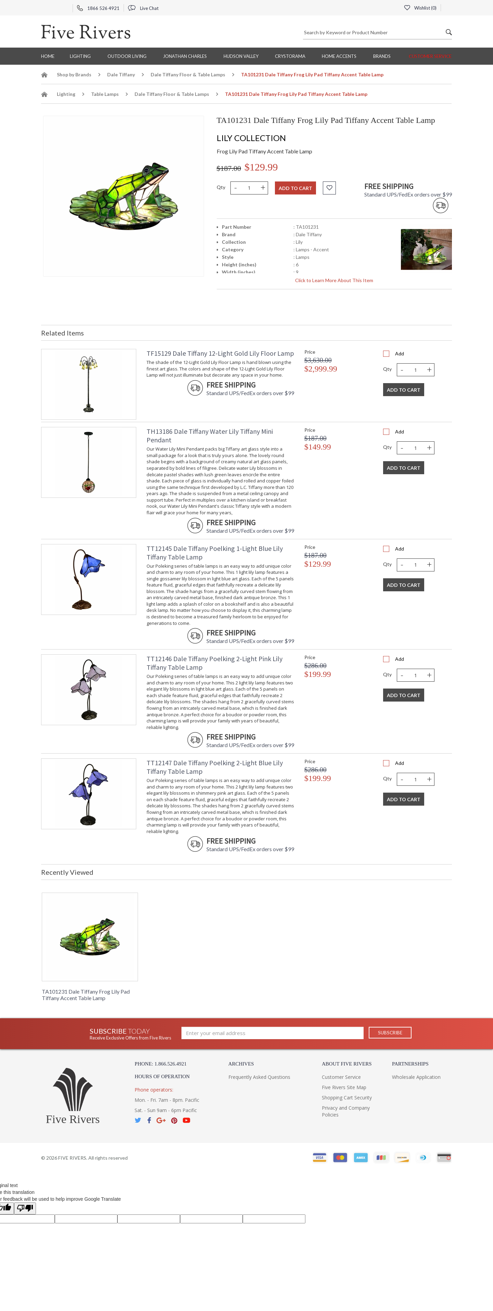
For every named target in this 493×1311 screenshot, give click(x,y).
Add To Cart (403, 390)
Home (47, 56)
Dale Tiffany (121, 74)
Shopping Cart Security (347, 1097)
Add (399, 353)
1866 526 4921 (98, 8)
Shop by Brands (74, 74)
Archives (241, 1064)
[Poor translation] (25, 1208)
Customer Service (430, 56)
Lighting (80, 56)
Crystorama (290, 56)
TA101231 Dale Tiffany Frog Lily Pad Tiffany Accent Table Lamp (86, 994)
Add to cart (295, 188)
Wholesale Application (416, 1077)
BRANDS (382, 56)
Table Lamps (105, 94)
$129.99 (261, 167)
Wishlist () (420, 8)
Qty (221, 187)
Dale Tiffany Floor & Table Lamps (188, 74)
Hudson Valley (241, 56)
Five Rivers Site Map (344, 1087)
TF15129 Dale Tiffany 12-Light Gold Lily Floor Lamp (220, 353)
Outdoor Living (127, 56)
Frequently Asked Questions (259, 1077)
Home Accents (339, 56)
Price (309, 352)
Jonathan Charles (185, 56)
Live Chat (143, 8)
